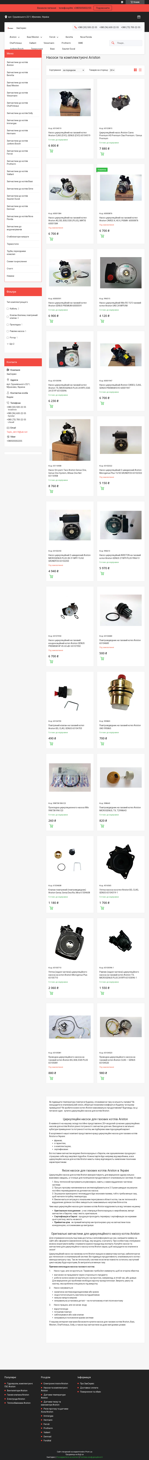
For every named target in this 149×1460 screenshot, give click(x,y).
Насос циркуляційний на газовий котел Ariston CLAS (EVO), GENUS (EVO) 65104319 (69, 134)
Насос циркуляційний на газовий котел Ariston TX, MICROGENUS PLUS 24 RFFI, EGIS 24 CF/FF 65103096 (69, 388)
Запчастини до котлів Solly (20, 113)
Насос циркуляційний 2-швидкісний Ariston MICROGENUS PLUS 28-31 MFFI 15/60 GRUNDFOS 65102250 (69, 558)
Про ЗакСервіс (87, 1383)
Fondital (47, 1440)
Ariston (13, 37)
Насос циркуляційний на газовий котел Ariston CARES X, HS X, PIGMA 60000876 (118, 219)
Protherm (66, 43)
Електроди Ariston (16, 1399)
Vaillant (32, 43)
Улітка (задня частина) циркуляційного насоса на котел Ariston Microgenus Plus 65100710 (67, 975)
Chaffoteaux (16, 43)
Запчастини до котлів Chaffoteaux (17, 104)
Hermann (48, 1420)
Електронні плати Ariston (56, 1383)
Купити (51, 150)
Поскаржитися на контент (68, 1457)
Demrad (47, 1436)
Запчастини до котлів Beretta (17, 74)
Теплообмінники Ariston (19, 1403)
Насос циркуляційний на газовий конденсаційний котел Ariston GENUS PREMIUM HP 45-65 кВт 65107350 (66, 643)
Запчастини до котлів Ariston (17, 63)
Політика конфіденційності (91, 1457)
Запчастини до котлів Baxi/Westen (17, 84)
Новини (10, 276)
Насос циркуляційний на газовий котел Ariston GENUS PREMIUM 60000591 (67, 304)
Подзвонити (103, 8)
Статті (10, 268)
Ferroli (52, 37)
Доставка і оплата (89, 1388)
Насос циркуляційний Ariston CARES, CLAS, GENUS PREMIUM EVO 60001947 (120, 386)
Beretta (69, 37)
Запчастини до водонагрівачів (14, 228)
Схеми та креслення (17, 261)
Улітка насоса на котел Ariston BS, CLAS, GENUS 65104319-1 (119, 891)
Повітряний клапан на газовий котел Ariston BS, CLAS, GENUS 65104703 (66, 727)
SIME (80, 43)
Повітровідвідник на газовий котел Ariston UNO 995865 (120, 727)
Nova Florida (86, 37)
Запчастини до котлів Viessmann (17, 94)
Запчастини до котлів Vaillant (17, 172)
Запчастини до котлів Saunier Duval (17, 197)
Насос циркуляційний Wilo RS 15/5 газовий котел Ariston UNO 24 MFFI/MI (120, 304)
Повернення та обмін (90, 1392)
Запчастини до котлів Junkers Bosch (17, 142)
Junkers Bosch (17, 49)
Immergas (48, 1416)
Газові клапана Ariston (18, 1395)
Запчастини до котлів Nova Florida (20, 218)
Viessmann (49, 43)
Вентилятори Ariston (17, 1390)
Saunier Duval (68, 49)
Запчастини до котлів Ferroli (17, 152)
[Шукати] (113, 43)
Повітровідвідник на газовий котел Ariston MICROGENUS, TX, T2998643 (120, 809)
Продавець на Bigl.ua (75, 1454)
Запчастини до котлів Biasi (20, 181)
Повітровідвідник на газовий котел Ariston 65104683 (120, 641)
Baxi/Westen (33, 37)
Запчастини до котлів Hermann (17, 132)
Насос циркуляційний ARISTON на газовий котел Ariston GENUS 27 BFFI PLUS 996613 (120, 556)
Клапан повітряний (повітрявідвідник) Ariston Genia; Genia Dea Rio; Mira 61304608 (69, 891)
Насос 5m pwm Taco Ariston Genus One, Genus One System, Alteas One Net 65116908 (67, 473)
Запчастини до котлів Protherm (17, 162)
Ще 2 (12, 344)
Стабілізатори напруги (18, 236)
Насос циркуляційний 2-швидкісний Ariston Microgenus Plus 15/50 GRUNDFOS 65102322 (120, 471)
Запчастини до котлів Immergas (17, 122)
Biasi (52, 49)
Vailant (47, 1432)
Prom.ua (88, 1452)
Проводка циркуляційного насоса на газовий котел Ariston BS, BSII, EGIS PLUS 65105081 (68, 1060)
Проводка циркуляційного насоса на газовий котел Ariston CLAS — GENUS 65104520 (117, 1060)
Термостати (37, 49)
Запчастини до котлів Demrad (17, 207)
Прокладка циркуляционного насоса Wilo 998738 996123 (68, 809)
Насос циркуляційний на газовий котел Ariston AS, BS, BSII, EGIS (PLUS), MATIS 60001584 (67, 221)
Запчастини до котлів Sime (20, 189)
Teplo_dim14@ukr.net (17, 432)
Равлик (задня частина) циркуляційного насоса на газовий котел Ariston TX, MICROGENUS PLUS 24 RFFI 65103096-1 (119, 975)
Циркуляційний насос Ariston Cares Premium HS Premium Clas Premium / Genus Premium (120, 135)
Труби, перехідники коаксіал (16, 252)
